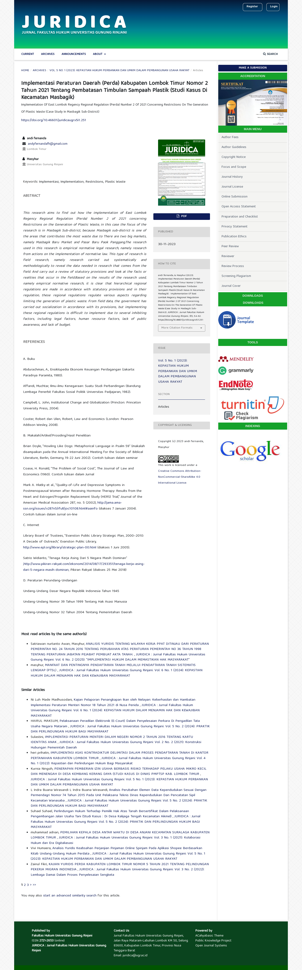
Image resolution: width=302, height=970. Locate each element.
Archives (48, 54)
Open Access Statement (239, 207)
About (98, 54)
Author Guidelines (234, 147)
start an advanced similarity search (69, 896)
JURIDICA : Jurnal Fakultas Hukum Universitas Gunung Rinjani (69, 948)
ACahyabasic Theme (209, 936)
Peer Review (230, 246)
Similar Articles (33, 690)
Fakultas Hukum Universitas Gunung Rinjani (62, 936)
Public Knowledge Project (213, 941)
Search (270, 54)
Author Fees (230, 137)
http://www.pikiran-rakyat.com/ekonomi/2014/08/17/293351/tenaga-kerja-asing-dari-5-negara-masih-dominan (84, 567)
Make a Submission (253, 68)
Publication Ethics (234, 236)
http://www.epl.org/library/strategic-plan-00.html (59, 548)
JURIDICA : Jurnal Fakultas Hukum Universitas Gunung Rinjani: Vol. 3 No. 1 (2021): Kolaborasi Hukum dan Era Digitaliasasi (115, 840)
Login (273, 6)
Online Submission (234, 197)
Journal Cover (231, 286)
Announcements (74, 54)
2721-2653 (46, 941)
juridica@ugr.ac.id (135, 955)
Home (25, 70)
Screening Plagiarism (236, 276)
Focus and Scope (234, 167)
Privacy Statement (234, 227)
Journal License (232, 187)
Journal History (232, 177)
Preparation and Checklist (240, 217)
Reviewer (228, 256)
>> (34, 885)
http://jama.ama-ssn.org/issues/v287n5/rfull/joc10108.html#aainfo (72, 506)
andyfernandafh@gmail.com (47, 144)
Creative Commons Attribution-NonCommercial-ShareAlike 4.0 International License (179, 477)
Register (252, 6)
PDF (183, 216)
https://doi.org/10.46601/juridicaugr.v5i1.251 (53, 120)
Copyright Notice (234, 157)
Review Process (233, 266)
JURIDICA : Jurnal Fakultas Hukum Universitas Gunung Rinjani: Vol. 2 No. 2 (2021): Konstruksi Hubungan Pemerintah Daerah (116, 745)
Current (27, 54)
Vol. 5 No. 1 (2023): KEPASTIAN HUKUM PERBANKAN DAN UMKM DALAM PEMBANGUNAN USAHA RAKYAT (119, 70)
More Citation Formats (177, 328)
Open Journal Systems (211, 946)
